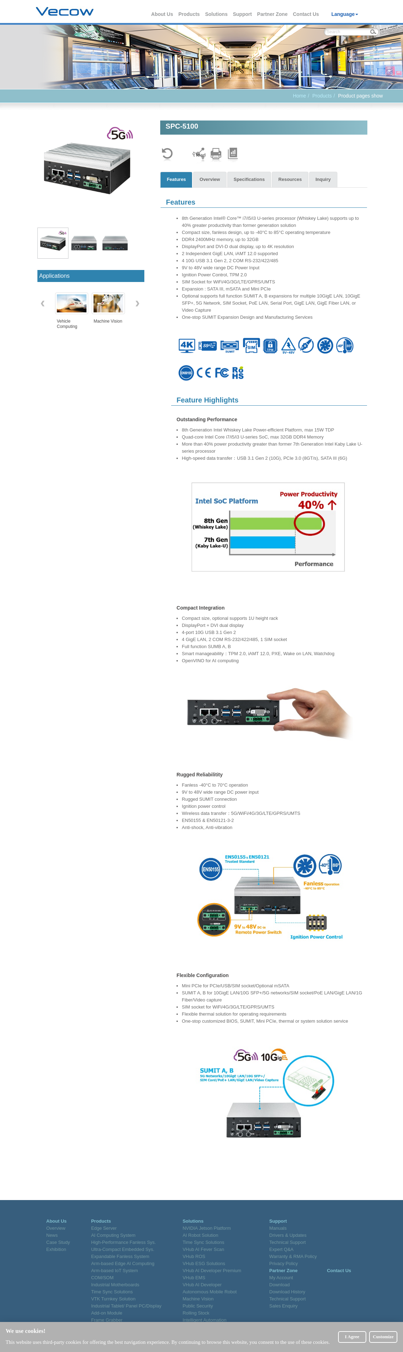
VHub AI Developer (202, 1284)
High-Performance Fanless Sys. (123, 1242)
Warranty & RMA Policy (293, 1256)
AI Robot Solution (200, 1235)
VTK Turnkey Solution (113, 1298)
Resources (291, 179)
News (52, 1235)
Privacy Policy (283, 1263)
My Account (281, 1277)
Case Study (58, 1242)
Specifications (250, 179)
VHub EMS (193, 1277)
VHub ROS (193, 1256)
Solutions (217, 14)
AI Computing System (113, 1235)
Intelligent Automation (204, 1320)
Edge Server (103, 1228)
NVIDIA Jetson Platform (206, 1228)
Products (189, 14)
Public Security (197, 1306)
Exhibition (56, 1249)
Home (299, 96)
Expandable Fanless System (120, 1256)
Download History (287, 1291)
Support (243, 14)
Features (176, 179)
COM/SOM (102, 1277)
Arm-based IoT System (114, 1270)
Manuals (278, 1228)
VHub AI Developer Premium (211, 1270)
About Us (162, 14)
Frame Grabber (106, 1320)
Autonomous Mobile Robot (209, 1291)
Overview (210, 179)
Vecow (65, 12)
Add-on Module (106, 1313)
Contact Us (306, 14)
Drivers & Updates (287, 1235)
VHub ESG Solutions (203, 1263)
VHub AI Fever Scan (203, 1249)
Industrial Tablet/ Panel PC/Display (126, 1306)
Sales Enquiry (283, 1306)
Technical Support (287, 1242)
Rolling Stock (195, 1313)
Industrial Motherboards (115, 1284)
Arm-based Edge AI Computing (122, 1263)
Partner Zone (273, 14)
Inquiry (325, 179)
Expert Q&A (281, 1249)
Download (279, 1284)
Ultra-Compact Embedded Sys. (122, 1249)
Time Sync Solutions (112, 1291)
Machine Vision (197, 1298)
